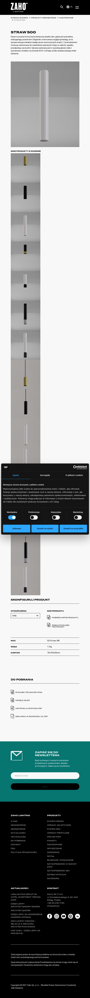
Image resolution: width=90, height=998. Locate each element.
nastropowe (66, 18)
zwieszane (53, 852)
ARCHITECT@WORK (21, 910)
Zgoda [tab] (16, 475)
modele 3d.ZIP (22, 700)
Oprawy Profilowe (58, 833)
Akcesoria (53, 878)
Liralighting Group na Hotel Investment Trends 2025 (25, 897)
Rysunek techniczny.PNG (28, 692)
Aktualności (18, 833)
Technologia (18, 837)
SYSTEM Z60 (53, 829)
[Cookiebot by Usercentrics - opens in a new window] (75, 467)
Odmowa (17, 528)
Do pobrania (18, 841)
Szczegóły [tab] (45, 475)
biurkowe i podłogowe (60, 860)
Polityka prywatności (24, 852)
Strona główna (19, 18)
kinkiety (52, 841)
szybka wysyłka (56, 874)
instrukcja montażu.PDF (28, 708)
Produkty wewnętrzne (43, 18)
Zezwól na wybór (45, 528)
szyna (50, 856)
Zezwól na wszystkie (73, 528)
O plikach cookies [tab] (74, 475)
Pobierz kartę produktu (65, 618)
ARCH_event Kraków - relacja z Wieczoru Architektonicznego (23, 924)
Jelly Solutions (17, 988)
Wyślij (45, 787)
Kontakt (16, 844)
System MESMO (55, 821)
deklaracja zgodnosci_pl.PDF (31, 716)
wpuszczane (54, 848)
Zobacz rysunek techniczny (60, 626)
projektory (54, 837)
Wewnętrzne (18, 825)
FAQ (13, 848)
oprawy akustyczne (59, 825)
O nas (14, 821)
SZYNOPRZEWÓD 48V (58, 871)
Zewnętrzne (18, 829)
